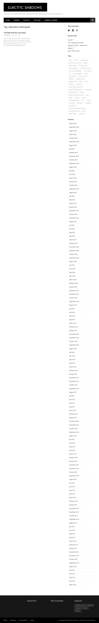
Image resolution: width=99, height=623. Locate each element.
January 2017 (73, 417)
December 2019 (74, 290)
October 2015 (73, 472)
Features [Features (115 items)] (90, 605)
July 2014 (72, 526)
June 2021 (72, 229)
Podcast (26, 20)
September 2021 (74, 218)
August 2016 (73, 436)
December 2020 (74, 247)
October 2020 (73, 254)
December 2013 (74, 552)
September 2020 (74, 258)
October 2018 (73, 341)
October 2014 (73, 516)
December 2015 (74, 465)
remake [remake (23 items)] (84, 98)
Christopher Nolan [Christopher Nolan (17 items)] (86, 68)
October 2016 (73, 428)
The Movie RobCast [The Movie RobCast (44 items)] (74, 111)
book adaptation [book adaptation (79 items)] (73, 68)
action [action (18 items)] (70, 60)
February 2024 (73, 152)
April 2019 (72, 319)
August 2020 (73, 261)
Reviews (16, 20)
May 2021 (72, 232)
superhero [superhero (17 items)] (88, 103)
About (5, 620)
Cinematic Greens (51, 20)
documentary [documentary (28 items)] (72, 76)
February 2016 (73, 457)
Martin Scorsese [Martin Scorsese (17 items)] (73, 92)
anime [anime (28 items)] (76, 60)
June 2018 (72, 356)
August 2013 (73, 566)
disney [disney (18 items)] (86, 73)
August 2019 (73, 305)
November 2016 (74, 425)
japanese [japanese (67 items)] (79, 84)
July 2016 (72, 439)
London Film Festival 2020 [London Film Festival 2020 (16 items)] (76, 89)
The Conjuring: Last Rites (76, 43)
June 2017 (72, 399)
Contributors (7, 35)
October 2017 (73, 385)
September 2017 (74, 388)
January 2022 (73, 207)
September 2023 (74, 163)
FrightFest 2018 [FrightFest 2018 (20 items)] (80, 79)
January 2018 (73, 374)
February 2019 (73, 327)
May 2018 (72, 359)
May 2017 (72, 403)
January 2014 (73, 548)
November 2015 (74, 468)
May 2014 (72, 534)
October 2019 (73, 298)
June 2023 (72, 174)
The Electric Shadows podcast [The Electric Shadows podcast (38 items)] (77, 108)
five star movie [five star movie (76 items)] (83, 76)
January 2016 (73, 461)
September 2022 (74, 189)
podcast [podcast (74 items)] (77, 98)
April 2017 (72, 407)
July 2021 (72, 225)
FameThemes (91, 620)
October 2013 (73, 559)
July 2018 (72, 352)
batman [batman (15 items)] (85, 63)
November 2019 (74, 294)
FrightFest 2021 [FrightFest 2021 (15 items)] (73, 81)
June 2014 (72, 530)
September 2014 (74, 519)
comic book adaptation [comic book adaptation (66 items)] (75, 71)
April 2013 (72, 581)
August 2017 (73, 392)
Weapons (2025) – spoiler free (77, 45)
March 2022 (72, 203)
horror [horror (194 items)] (86, 81)
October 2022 (73, 185)
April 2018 (72, 363)
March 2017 (72, 410)
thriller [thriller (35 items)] (84, 111)
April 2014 (72, 537)
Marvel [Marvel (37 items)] (82, 92)
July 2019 (72, 309)
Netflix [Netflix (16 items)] (70, 98)
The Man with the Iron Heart (15, 33)
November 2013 (74, 555)
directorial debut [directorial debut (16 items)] (77, 73)
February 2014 (73, 545)
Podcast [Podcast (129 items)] (85, 608)
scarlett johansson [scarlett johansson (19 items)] (74, 100)
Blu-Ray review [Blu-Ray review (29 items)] (83, 65)
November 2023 (74, 156)
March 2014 (72, 541)
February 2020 (73, 283)
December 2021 (74, 210)
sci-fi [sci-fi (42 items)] (83, 100)
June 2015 (72, 487)
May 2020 (72, 272)
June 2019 (72, 312)
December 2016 (74, 421)
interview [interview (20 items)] (71, 84)
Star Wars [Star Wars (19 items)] (80, 103)
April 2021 (72, 236)
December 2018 (74, 334)
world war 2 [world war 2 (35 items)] (82, 114)
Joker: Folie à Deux (73, 51)
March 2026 (72, 123)
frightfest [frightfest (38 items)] (71, 79)
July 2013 (72, 570)
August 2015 (73, 479)
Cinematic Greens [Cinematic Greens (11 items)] (80, 605)
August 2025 (73, 131)
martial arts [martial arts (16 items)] (88, 89)
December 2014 (74, 508)
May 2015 (72, 490)
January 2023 (73, 181)
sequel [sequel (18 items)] (89, 100)
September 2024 (74, 142)
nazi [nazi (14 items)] (87, 95)
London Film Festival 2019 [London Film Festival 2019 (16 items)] (76, 87)
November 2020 (74, 250)
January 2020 (73, 287)
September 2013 (74, 563)
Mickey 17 (71, 48)
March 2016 (72, 454)
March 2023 (72, 178)
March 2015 (72, 497)
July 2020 (72, 265)
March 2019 (72, 323)
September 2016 (74, 432)
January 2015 (73, 505)
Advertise (13, 620)
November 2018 (74, 338)
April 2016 (72, 450)
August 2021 (73, 221)
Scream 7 (71, 40)
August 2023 (73, 167)
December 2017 (74, 378)
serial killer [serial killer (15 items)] (72, 103)
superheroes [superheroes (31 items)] (72, 105)
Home (8, 20)
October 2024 (73, 138)
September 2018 (74, 345)
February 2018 (73, 370)
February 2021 (73, 243)
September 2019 (74, 301)
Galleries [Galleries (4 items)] (78, 608)
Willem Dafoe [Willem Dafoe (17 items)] (72, 114)
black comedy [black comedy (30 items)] (72, 65)
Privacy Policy (23, 620)
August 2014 (73, 523)
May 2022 (72, 200)
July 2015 (72, 483)
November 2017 (74, 381)
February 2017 (73, 414)
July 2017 (72, 396)
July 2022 (72, 196)
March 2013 (72, 585)
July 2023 (72, 171)
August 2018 (73, 349)
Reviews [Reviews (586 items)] (77, 611)
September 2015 (74, 476)
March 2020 (72, 280)
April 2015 (72, 494)
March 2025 (72, 134)
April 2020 (72, 276)
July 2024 (72, 149)
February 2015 (73, 501)
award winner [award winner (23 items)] (84, 60)
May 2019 (72, 316)
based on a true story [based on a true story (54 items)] (75, 63)
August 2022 (73, 192)
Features (37, 20)
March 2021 (72, 240)
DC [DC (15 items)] (69, 73)
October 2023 (73, 160)
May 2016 (72, 447)
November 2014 (74, 512)
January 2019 (73, 330)
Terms (32, 620)
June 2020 (72, 269)
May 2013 (72, 577)
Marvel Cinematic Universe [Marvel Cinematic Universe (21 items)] (76, 95)
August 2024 (73, 145)
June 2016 (72, 443)
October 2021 (73, 214)
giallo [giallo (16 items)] (80, 81)
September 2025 (74, 127)
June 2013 (72, 574)
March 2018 (72, 367)
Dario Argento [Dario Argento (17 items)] (88, 71)
